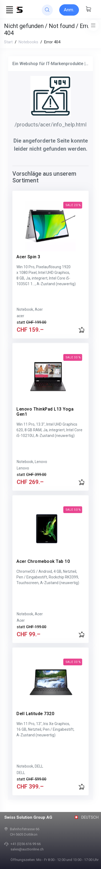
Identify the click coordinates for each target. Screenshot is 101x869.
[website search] (47, 10)
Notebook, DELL (30, 766)
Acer (21, 620)
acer (20, 316)
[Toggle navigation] (93, 25)
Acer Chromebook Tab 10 (43, 561)
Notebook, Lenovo (32, 462)
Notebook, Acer (30, 309)
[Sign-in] (69, 10)
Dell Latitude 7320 (35, 713)
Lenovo (23, 468)
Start (8, 42)
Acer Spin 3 (28, 256)
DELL (21, 773)
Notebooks (28, 42)
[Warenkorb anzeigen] (88, 9)
